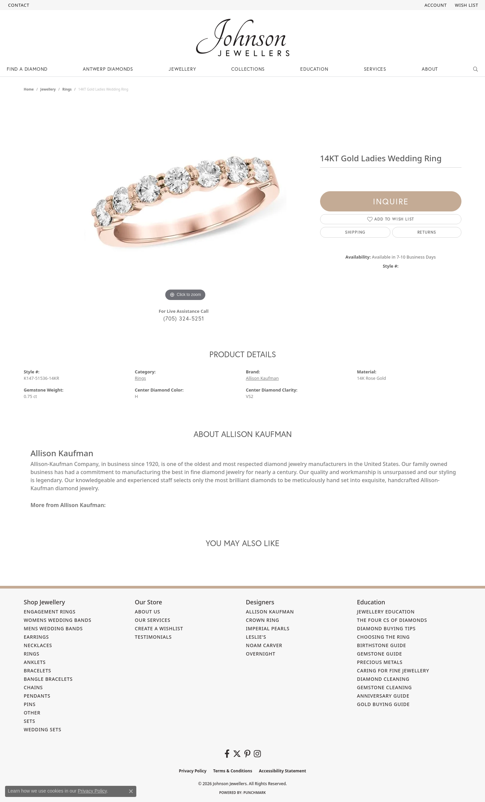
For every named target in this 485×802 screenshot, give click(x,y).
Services (375, 69)
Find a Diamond (27, 69)
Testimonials (153, 637)
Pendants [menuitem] (37, 696)
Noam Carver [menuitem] (264, 645)
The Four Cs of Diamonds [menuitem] (392, 620)
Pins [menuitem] (30, 704)
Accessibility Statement (282, 771)
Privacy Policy (193, 771)
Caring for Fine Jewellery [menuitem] (393, 670)
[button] (435, 5)
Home (29, 89)
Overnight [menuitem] (261, 653)
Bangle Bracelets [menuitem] (48, 679)
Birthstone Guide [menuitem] (381, 645)
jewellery (48, 89)
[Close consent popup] (131, 791)
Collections (248, 69)
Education (314, 69)
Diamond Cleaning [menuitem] (383, 679)
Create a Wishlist (159, 628)
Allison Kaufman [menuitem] (270, 611)
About (430, 69)
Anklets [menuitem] (35, 662)
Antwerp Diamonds (108, 69)
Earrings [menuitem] (36, 637)
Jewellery (182, 69)
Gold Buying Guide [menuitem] (383, 704)
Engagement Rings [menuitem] (50, 611)
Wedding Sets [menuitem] (43, 729)
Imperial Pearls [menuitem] (268, 628)
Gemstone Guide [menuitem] (379, 653)
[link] (18, 5)
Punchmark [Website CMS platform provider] (254, 792)
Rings (66, 89)
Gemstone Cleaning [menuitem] (384, 687)
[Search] (475, 69)
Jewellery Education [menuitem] (386, 611)
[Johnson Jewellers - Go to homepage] (243, 37)
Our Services (153, 620)
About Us (148, 611)
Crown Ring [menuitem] (262, 620)
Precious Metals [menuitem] (380, 662)
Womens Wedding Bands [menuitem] (58, 620)
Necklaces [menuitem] (38, 645)
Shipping (355, 232)
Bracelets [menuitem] (37, 670)
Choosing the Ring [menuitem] (383, 637)
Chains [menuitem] (33, 687)
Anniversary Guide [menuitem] (383, 696)
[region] (185, 202)
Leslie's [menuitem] (256, 637)
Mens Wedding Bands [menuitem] (53, 628)
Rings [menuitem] (32, 653)
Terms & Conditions (232, 771)
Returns (427, 232)
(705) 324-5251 (183, 318)
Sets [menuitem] (29, 721)
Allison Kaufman (262, 378)
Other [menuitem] (32, 712)
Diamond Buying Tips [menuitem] (386, 628)
